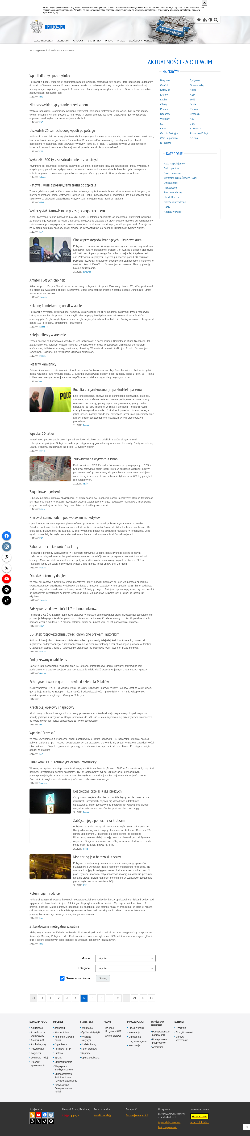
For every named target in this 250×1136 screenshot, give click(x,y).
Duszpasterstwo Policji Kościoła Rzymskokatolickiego (66, 1077)
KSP (192, 94)
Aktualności (54, 50)
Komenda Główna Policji (64, 1038)
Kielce (193, 89)
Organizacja (61, 1044)
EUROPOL (196, 128)
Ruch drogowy (39, 1044)
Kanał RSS (32, 1115)
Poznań (164, 109)
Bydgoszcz (196, 80)
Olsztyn (164, 104)
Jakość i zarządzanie (175, 202)
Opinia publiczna (90, 1057)
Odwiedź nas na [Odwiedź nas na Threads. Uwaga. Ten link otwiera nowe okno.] (32, 1121)
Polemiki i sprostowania (38, 1064)
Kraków (164, 94)
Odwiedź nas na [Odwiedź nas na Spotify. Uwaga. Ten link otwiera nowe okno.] (51, 1121)
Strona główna (37, 50)
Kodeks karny (88, 1044)
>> (150, 996)
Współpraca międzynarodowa (64, 1068)
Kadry (167, 207)
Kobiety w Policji (172, 211)
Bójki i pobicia (171, 168)
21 (134, 998)
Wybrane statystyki (86, 1038)
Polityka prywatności (167, 1127)
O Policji (58, 1022)
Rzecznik (181, 1028)
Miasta (86, 958)
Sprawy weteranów (182, 1038)
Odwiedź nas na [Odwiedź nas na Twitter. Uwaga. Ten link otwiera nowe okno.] (38, 1121)
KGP (162, 123)
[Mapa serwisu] (205, 20)
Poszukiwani (37, 1048)
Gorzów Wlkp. (197, 85)
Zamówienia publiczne (157, 1023)
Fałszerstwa (170, 187)
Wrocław (164, 118)
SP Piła (194, 138)
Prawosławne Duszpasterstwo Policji (63, 1088)
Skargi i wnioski (184, 1032)
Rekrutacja (134, 1045)
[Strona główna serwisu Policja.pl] (199, 20)
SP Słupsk (165, 143)
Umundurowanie (63, 1062)
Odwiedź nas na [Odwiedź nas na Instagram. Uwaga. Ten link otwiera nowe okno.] (51, 1115)
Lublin (163, 99)
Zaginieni (36, 1053)
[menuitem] (43, 40)
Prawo (107, 1022)
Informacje (87, 1028)
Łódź (192, 99)
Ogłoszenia (135, 1036)
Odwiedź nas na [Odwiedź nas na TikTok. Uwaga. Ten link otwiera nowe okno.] (45, 1121)
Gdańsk (164, 85)
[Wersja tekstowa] (210, 20)
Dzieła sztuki (171, 182)
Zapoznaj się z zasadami (169, 1122)
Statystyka (86, 1022)
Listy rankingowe (138, 1041)
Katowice (165, 89)
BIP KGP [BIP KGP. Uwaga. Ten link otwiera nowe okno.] (75, 1115)
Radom (194, 109)
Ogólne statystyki (90, 1032)
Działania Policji (39, 1022)
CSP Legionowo (169, 138)
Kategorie (84, 968)
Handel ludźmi (171, 197)
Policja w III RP (63, 1048)
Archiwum (68, 50)
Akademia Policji (199, 133)
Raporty (85, 1053)
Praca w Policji (135, 1022)
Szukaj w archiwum (78, 978)
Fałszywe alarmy (173, 192)
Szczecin (195, 114)
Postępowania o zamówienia (161, 1033)
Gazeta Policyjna (169, 133)
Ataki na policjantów (174, 163)
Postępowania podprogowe (160, 1041)
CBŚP (193, 123)
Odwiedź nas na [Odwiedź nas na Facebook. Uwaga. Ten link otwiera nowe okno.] (45, 1115)
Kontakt (179, 1022)
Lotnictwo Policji (39, 1057)
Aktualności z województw (38, 1034)
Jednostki (60, 1028)
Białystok (165, 80)
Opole (193, 104)
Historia (59, 1053)
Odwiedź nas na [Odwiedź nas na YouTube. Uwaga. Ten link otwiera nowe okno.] (38, 1115)
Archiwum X (37, 1040)
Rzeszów (165, 114)
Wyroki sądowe (113, 1035)
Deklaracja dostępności (137, 1115)
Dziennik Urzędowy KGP (113, 1030)
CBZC (163, 128)
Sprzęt (58, 1057)
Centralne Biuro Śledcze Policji (180, 178)
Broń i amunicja (172, 173)
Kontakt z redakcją (102, 1115)
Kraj (192, 118)
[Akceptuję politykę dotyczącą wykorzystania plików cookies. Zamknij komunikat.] (204, 3)
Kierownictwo (62, 1032)
